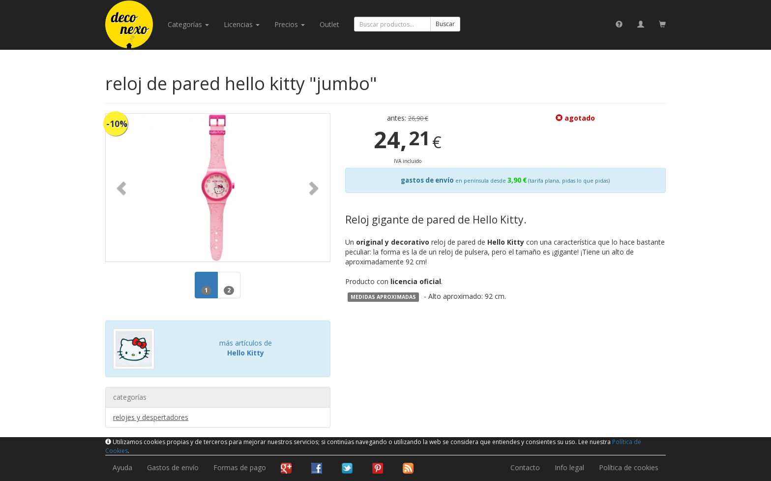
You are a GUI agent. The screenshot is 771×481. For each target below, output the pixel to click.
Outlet (329, 24)
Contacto (525, 467)
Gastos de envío (173, 467)
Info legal (569, 467)
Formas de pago (239, 467)
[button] (122, 187)
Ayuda (122, 467)
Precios (289, 24)
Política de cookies (628, 467)
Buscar (445, 24)
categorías (188, 24)
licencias (242, 24)
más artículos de (245, 347)
